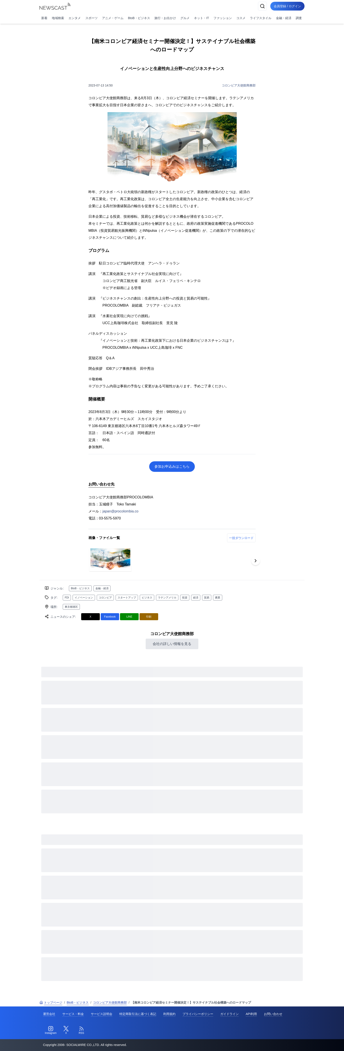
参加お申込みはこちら (172, 466)
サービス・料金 (73, 1014)
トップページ (50, 1002)
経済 (195, 597)
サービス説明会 (101, 1014)
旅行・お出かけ (165, 18)
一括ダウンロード (241, 538)
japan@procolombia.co (120, 511)
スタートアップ (127, 597)
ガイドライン (229, 1014)
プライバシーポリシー (198, 1014)
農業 (217, 597)
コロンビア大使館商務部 (239, 85)
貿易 (206, 597)
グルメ (185, 18)
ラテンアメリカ (167, 597)
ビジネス (147, 597)
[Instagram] (50, 1030)
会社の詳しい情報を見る (172, 644)
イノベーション (84, 597)
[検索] (262, 6)
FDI (67, 597)
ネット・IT (201, 18)
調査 (299, 18)
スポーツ (91, 18)
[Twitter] (66, 1030)
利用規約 (169, 1014)
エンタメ (74, 18)
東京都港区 (71, 606)
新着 (44, 18)
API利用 (251, 1014)
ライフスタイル (260, 18)
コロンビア (105, 597)
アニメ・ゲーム (113, 18)
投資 (184, 597)
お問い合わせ (273, 1014)
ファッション (222, 18)
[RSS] (81, 1030)
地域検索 (58, 18)
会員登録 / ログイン (287, 6)
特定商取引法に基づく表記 (137, 1014)
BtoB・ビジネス (139, 18)
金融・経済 (283, 18)
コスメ (240, 18)
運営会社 (49, 1014)
